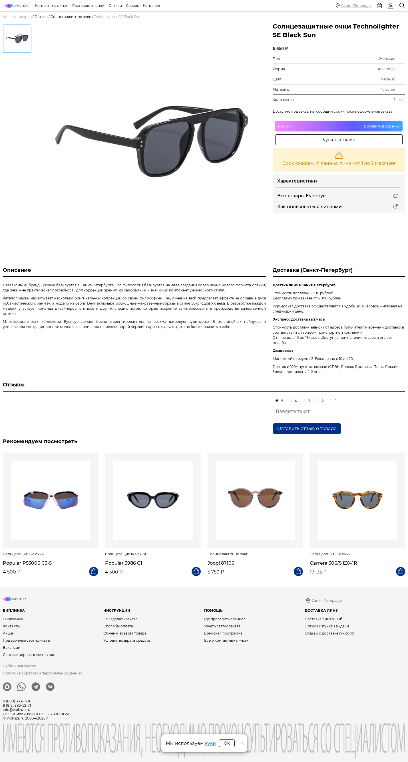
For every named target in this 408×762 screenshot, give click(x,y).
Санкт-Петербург (356, 5)
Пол (276, 58)
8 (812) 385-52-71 (17, 705)
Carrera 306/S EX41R (333, 563)
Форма (279, 69)
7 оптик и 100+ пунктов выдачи (300, 366)
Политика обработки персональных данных (42, 673)
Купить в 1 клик (339, 139)
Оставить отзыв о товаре (307, 428)
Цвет (277, 79)
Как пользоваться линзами (309, 206)
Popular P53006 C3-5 (27, 563)
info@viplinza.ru (16, 710)
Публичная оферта (20, 666)
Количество (283, 100)
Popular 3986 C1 (123, 563)
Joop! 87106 (221, 563)
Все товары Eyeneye (301, 195)
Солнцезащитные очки (71, 17)
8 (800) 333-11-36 (17, 701)
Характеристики (297, 181)
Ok (227, 743)
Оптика (41, 17)
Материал (282, 89)
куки (210, 743)
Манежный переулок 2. (293, 358)
